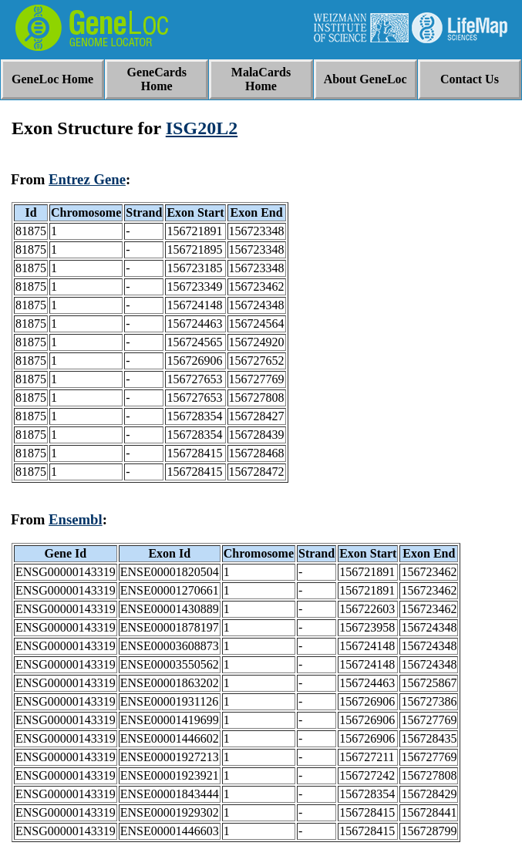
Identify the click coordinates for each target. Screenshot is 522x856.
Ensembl (76, 519)
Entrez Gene (87, 179)
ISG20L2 (201, 128)
